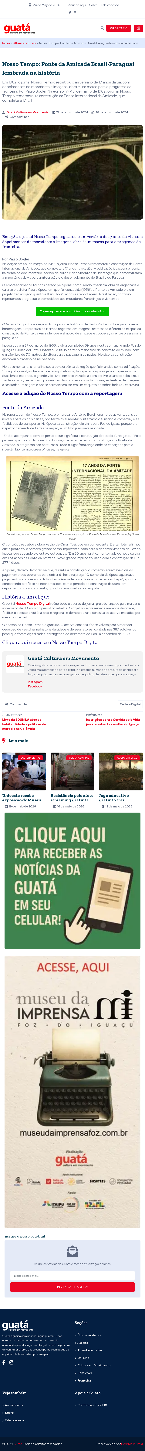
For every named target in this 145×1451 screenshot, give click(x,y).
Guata (17, 1444)
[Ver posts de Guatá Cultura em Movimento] (15, 664)
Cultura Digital (130, 704)
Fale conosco (110, 5)
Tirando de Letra (89, 1350)
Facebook (35, 686)
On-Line (83, 1358)
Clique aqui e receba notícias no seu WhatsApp (73, 311)
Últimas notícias (24, 43)
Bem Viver (84, 1373)
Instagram (35, 682)
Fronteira (84, 1380)
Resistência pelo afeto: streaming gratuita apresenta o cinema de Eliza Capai (72, 802)
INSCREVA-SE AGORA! (72, 1287)
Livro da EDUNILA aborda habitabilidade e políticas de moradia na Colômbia (24, 724)
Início (6, 43)
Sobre (93, 5)
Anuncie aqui (77, 5)
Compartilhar (17, 117)
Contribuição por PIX (92, 1405)
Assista (82, 1343)
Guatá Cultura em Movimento (27, 112)
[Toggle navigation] (138, 28)
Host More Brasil (132, 1444)
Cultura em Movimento (93, 1365)
